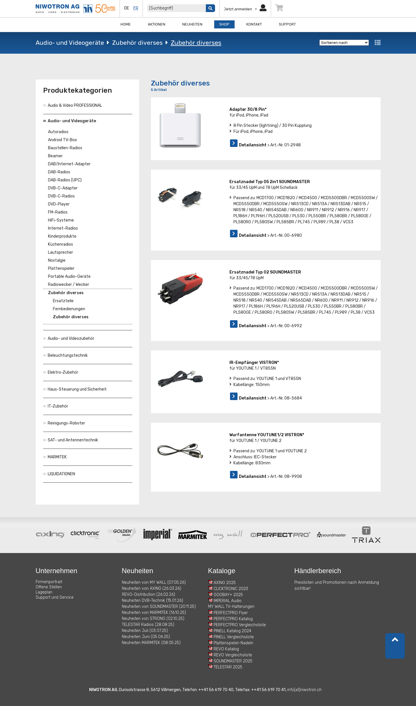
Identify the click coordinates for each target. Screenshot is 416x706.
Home (125, 24)
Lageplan (44, 592)
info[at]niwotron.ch (304, 689)
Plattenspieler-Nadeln (233, 643)
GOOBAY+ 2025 (228, 594)
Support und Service (55, 597)
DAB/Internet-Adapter (69, 164)
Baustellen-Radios (65, 148)
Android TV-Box (62, 139)
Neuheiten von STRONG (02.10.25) (153, 618)
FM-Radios (58, 212)
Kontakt (254, 24)
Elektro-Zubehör (60, 372)
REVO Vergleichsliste (233, 655)
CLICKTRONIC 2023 (231, 588)
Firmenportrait (49, 581)
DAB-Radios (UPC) (65, 180)
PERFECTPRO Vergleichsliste (240, 624)
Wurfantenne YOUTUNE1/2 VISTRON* (266, 434)
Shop (224, 24)
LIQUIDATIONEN (59, 474)
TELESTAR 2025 (228, 667)
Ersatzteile (63, 300)
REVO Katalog (226, 649)
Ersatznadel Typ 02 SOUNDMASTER (265, 272)
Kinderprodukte (62, 236)
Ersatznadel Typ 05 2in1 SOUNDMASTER (269, 181)
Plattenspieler (61, 268)
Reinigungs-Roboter (64, 423)
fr (135, 8)
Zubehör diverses (137, 42)
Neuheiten (192, 24)
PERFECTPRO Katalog (233, 618)
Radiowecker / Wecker (68, 284)
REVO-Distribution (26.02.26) (148, 594)
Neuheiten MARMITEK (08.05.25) (151, 642)
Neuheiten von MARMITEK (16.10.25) (154, 612)
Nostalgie (57, 260)
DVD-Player (59, 204)
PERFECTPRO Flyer (231, 612)
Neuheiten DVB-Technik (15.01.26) (152, 600)
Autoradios (58, 131)
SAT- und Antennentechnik (70, 440)
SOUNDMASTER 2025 (233, 661)
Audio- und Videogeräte (70, 42)
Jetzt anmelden (245, 9)
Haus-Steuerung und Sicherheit (75, 389)
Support (287, 24)
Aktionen (156, 24)
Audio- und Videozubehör (68, 338)
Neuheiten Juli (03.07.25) (145, 630)
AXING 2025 (225, 582)
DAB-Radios (59, 172)
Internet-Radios (63, 228)
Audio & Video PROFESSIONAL (72, 105)
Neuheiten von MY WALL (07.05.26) (154, 582)
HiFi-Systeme (61, 220)
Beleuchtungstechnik (65, 355)
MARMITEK (55, 457)
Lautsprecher (60, 252)
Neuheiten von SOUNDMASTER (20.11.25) (159, 606)
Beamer (55, 156)
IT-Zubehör (55, 406)
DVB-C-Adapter (63, 188)
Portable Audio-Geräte (69, 276)
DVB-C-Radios (61, 196)
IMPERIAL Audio (227, 600)
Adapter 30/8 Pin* (248, 109)
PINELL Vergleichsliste (234, 637)
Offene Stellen (49, 587)
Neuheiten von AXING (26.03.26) (151, 588)
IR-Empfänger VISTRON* (254, 362)
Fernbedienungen (69, 309)
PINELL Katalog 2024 (232, 631)
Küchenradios (60, 244)
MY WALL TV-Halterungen (231, 606)
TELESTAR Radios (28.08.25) (148, 624)
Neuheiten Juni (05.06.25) (146, 636)
